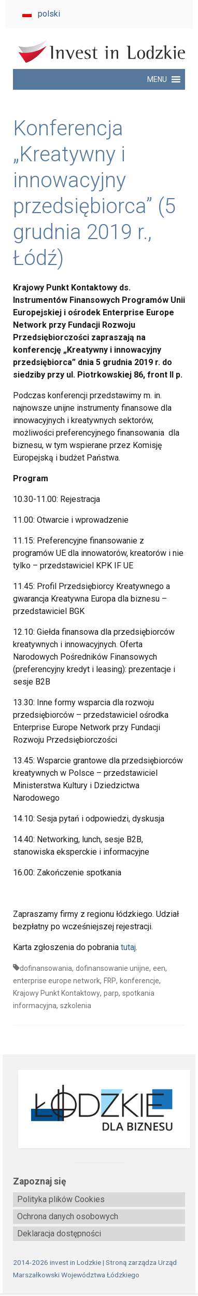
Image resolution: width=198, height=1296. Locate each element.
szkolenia (75, 1005)
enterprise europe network (56, 981)
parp (111, 993)
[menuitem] (41, 14)
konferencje (139, 981)
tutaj (128, 947)
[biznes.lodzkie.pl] (99, 1109)
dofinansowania (46, 968)
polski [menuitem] (49, 14)
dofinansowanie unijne (112, 968)
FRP (110, 981)
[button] (157, 79)
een (159, 968)
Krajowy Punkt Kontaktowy (56, 993)
